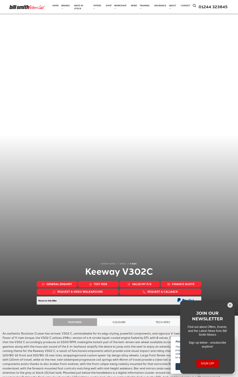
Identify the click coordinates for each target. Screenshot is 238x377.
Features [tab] (75, 322)
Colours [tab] (119, 322)
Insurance (160, 5)
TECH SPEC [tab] (163, 322)
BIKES (123, 263)
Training (145, 5)
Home (55, 5)
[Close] (230, 305)
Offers (97, 5)
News (134, 5)
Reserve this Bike (47, 300)
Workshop (120, 5)
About (172, 5)
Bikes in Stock (78, 7)
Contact (185, 5)
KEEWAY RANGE (108, 263)
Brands (65, 5)
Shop (109, 5)
